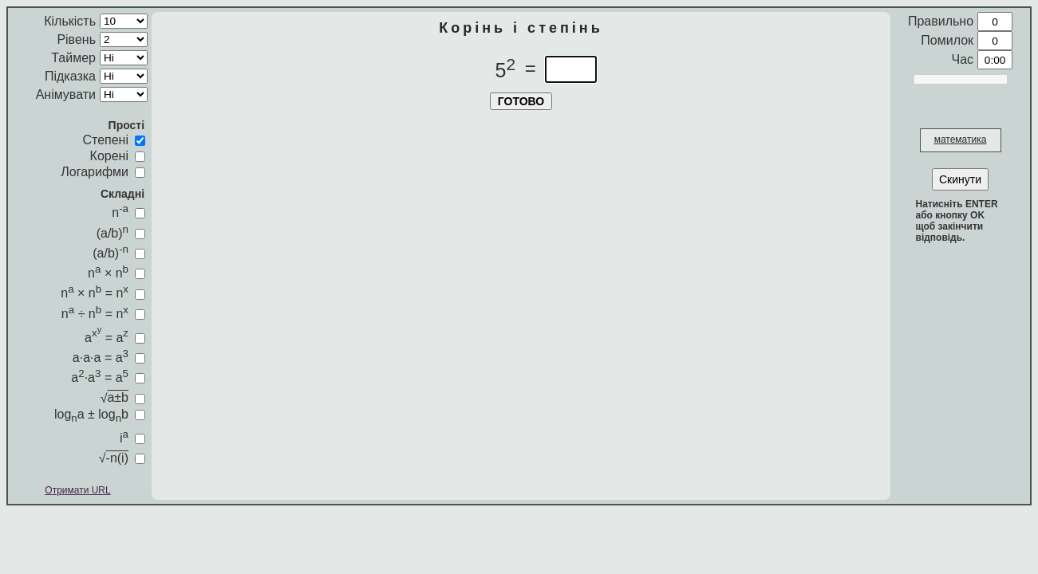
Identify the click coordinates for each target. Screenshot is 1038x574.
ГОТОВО (521, 101)
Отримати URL (77, 490)
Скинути (960, 179)
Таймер (73, 58)
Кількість (70, 21)
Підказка (70, 76)
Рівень (76, 39)
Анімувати (66, 94)
